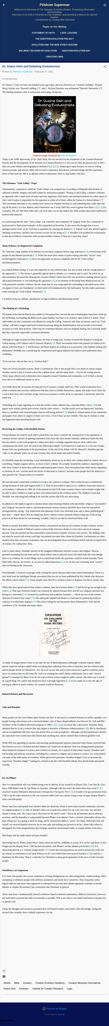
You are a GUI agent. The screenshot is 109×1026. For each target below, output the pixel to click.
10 (95, 207)
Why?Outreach (68, 155)
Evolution (24, 988)
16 (29, 259)
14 (86, 251)
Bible (16, 983)
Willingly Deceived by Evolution (38, 50)
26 (27, 580)
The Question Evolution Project (54, 39)
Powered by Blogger (54, 1008)
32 (20, 677)
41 (48, 850)
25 (63, 562)
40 (92, 846)
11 (100, 207)
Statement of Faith (43, 33)
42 (89, 853)
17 (17, 273)
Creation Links (54, 56)
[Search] (105, 5)
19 (44, 291)
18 (53, 280)
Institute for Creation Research (47, 988)
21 (25, 347)
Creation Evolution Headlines (50, 983)
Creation (27, 983)
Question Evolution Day (76, 50)
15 (35, 255)
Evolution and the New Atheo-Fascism (54, 45)
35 (58, 725)
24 (43, 485)
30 (32, 598)
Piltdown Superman (55, 5)
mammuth (61, 1014)
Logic (69, 988)
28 (9, 591)
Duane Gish (10, 988)
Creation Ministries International (84, 983)
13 (67, 232)
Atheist (7, 983)
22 (93, 405)
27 (75, 587)
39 (23, 810)
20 (53, 343)
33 (68, 681)
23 (65, 412)
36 (86, 728)
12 (73, 229)
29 (24, 594)
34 (54, 725)
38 (71, 792)
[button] (105, 67)
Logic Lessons (68, 33)
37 (99, 788)
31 (33, 602)
